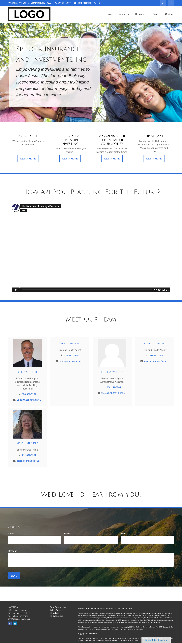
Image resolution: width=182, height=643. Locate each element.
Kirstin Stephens (27, 443)
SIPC (81, 640)
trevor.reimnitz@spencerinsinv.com (71, 361)
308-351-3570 (71, 355)
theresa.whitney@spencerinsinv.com (113, 393)
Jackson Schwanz (155, 343)
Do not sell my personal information (131, 629)
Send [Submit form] (14, 576)
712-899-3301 (29, 455)
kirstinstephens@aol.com (29, 461)
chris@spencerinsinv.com (87, 3)
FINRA (171, 638)
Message (12, 551)
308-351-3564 (114, 387)
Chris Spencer (27, 372)
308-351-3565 (156, 355)
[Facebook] (171, 3)
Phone (124, 533)
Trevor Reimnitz (69, 343)
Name (11, 533)
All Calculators (56, 616)
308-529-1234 (29, 394)
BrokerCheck (127, 608)
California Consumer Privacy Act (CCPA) (150, 627)
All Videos (54, 613)
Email (67, 533)
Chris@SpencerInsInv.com (29, 400)
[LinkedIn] (163, 3)
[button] (110, 14)
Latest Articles (56, 610)
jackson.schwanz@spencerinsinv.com (156, 361)
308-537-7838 (63, 3)
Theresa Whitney (112, 372)
